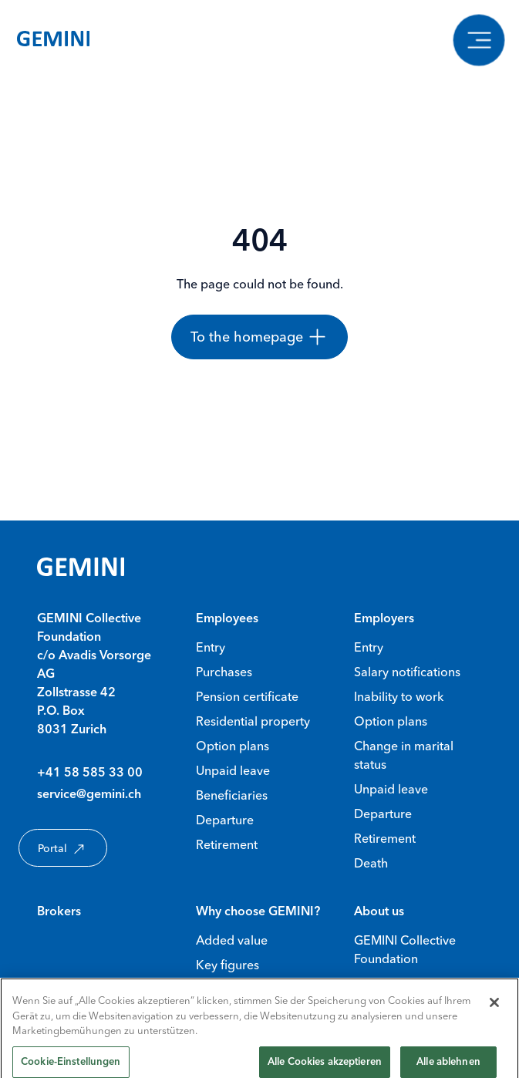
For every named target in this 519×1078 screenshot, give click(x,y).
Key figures (227, 964)
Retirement (227, 844)
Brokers (59, 912)
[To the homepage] (259, 337)
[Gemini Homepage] (53, 41)
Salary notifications (407, 671)
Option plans (232, 745)
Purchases (224, 671)
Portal (63, 849)
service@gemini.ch (89, 795)
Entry (210, 647)
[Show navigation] (478, 40)
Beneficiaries (232, 795)
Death (371, 863)
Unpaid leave (233, 770)
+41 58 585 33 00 (90, 773)
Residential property (253, 721)
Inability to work (398, 696)
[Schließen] (494, 1009)
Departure (225, 819)
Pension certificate (247, 696)
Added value (232, 940)
